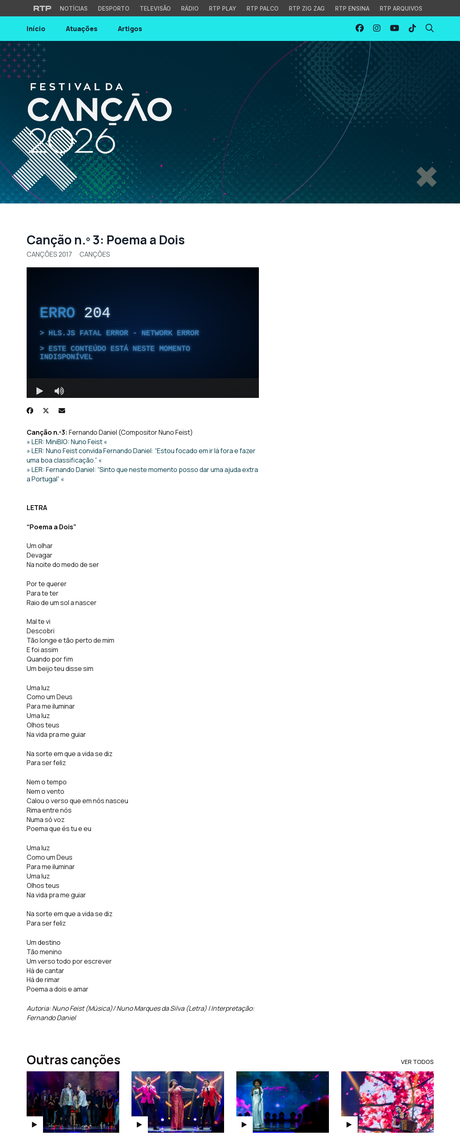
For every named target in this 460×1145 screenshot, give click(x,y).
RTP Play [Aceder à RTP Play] (222, 8)
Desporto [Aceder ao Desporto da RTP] (113, 8)
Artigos (130, 28)
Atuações (81, 28)
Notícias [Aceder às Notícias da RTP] (74, 8)
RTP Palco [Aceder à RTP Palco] (263, 8)
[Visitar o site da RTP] (43, 8)
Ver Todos (417, 1062)
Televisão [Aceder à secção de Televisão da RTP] (155, 8)
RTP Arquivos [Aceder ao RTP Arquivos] (401, 8)
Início (36, 28)
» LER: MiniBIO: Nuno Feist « (67, 441)
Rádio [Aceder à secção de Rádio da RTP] (190, 8)
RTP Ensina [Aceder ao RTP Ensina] (352, 8)
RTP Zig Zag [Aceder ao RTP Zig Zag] (307, 8)
